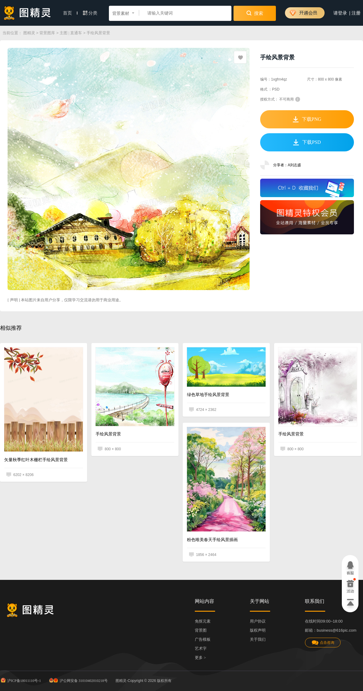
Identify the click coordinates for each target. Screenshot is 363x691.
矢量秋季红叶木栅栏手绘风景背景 (36, 460)
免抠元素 (203, 621)
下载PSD (307, 142)
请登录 (340, 13)
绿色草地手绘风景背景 (208, 394)
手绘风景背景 (108, 434)
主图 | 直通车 (71, 33)
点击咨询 (322, 642)
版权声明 (258, 630)
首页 (70, 13)
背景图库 (47, 33)
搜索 (254, 13)
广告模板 (203, 639)
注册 (356, 13)
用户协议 (258, 621)
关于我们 (258, 639)
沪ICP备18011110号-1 (20, 680)
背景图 (201, 630)
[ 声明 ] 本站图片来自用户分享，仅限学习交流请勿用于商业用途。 (65, 300)
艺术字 (201, 648)
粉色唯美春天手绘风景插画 (212, 539)
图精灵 (29, 33)
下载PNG (307, 119)
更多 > (200, 657)
